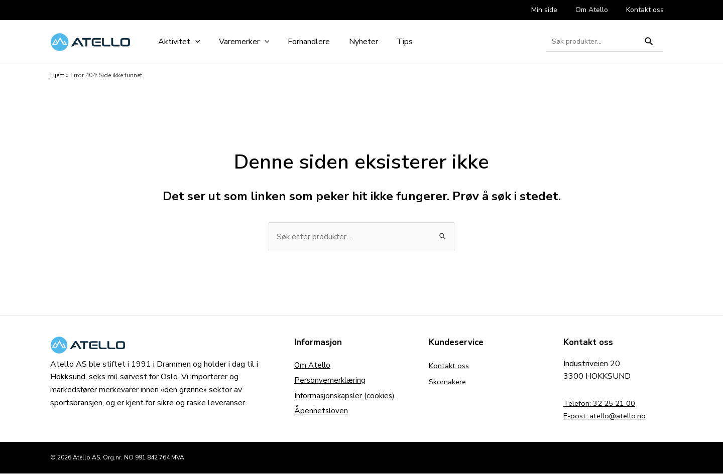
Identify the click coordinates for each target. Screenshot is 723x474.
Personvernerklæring (331, 382)
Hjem (57, 75)
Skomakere (448, 382)
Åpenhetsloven (321, 414)
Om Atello (313, 366)
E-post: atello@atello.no (607, 416)
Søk (649, 45)
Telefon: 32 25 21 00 (602, 403)
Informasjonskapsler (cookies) (346, 398)
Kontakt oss (450, 366)
